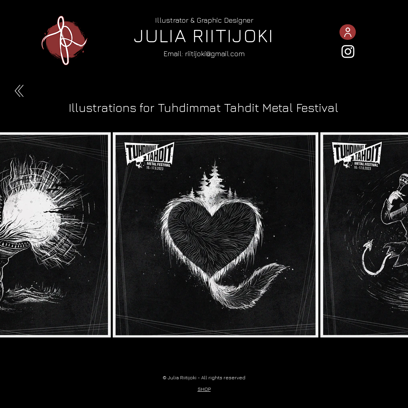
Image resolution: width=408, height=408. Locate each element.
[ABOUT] (347, 32)
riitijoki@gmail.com (215, 53)
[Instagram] (348, 51)
